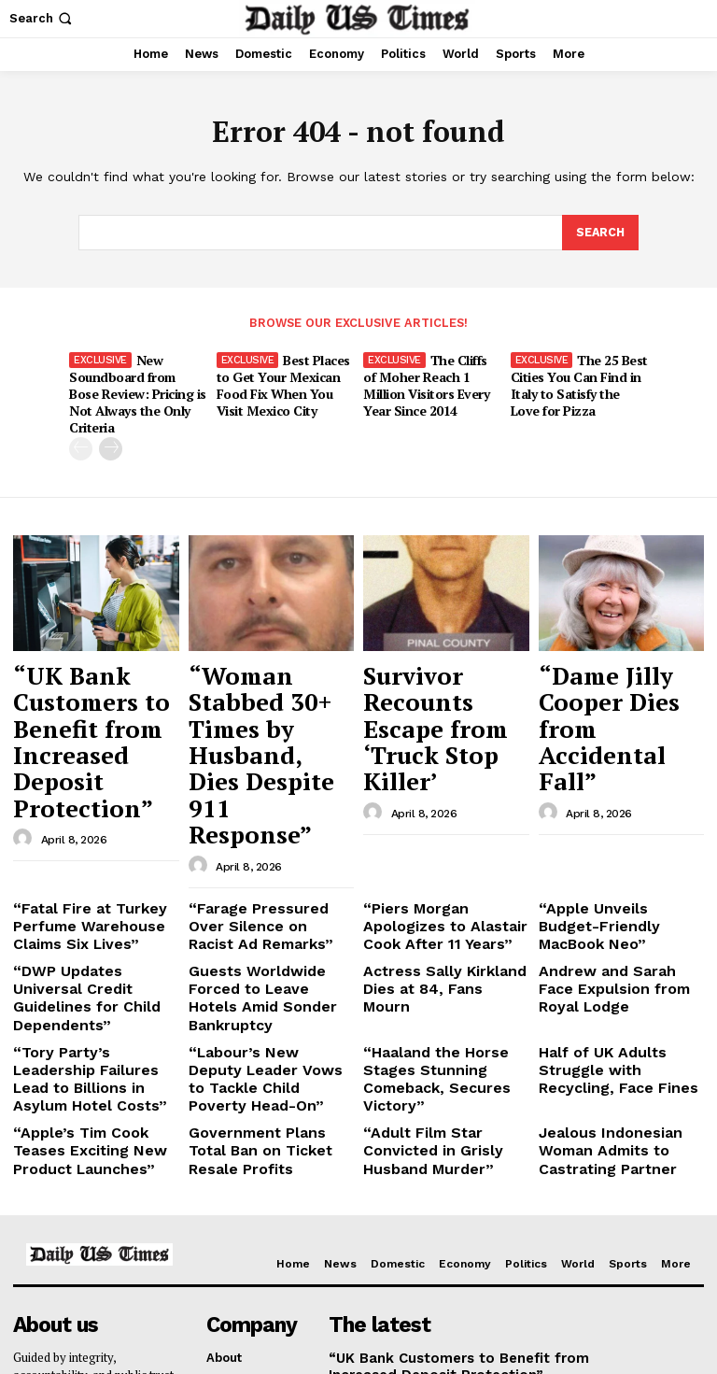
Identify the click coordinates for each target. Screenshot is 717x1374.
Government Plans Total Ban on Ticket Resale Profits (262, 958)
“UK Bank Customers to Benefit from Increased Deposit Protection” (94, 673)
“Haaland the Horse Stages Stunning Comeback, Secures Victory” (445, 905)
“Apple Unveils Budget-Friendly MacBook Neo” (611, 791)
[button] (42, 18)
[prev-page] (80, 425)
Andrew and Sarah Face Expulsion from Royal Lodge (612, 851)
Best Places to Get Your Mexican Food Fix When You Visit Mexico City (283, 381)
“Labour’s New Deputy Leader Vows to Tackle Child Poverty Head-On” (261, 905)
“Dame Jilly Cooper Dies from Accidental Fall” (614, 664)
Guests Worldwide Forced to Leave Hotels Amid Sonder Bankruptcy (268, 851)
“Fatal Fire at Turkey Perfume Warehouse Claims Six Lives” (76, 798)
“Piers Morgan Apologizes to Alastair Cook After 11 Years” (442, 798)
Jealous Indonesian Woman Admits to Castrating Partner (598, 958)
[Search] (599, 233)
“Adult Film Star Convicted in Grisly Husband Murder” (445, 951)
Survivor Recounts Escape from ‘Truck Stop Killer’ (438, 664)
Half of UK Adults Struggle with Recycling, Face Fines (619, 898)
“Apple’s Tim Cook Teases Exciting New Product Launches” (92, 958)
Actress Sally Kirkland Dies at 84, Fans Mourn (432, 844)
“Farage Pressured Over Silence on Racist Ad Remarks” (262, 798)
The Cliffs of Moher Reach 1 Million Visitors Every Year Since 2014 (431, 381)
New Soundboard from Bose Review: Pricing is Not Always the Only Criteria (137, 381)
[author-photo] (25, 726)
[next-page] (110, 425)
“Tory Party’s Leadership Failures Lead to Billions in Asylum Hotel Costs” (94, 905)
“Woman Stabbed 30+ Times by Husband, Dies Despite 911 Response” (257, 682)
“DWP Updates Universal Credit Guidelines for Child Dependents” (95, 851)
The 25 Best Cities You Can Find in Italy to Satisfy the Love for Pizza (577, 381)
